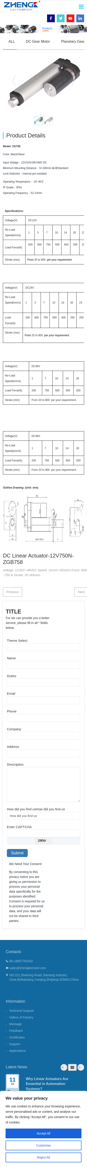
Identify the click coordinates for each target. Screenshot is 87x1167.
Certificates (17, 1037)
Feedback (16, 1030)
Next (80, 1067)
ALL (11, 41)
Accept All (43, 1133)
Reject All (43, 1157)
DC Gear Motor (38, 41)
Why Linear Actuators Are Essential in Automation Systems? (47, 1084)
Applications (17, 1050)
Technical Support (21, 1010)
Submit (17, 853)
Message (15, 1024)
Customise (43, 1145)
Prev (64, 1067)
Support (14, 1044)
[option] (43, 82)
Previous (12, 592)
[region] (43, 1129)
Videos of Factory (21, 1017)
